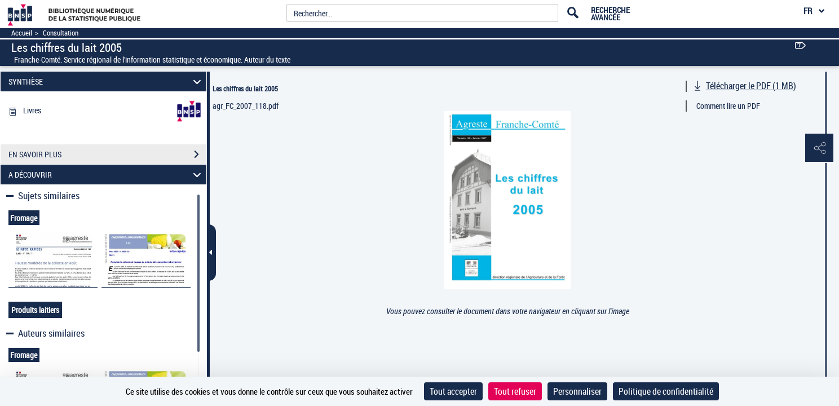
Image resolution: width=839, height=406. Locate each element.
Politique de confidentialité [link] (666, 391)
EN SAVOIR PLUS (107, 154)
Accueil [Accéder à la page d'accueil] (21, 33)
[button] (819, 148)
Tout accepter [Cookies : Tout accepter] (453, 391)
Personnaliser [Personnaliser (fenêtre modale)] (577, 391)
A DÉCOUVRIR (106, 174)
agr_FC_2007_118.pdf (246, 105)
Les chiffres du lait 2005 (245, 88)
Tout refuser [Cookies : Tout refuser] (515, 391)
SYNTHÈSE (106, 81)
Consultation (60, 33)
